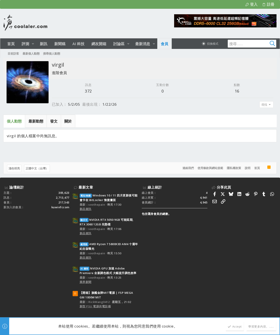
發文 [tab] (54, 121)
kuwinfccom (60, 207)
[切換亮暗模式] (210, 44)
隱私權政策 (234, 168)
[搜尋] (249, 43)
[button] (33, 44)
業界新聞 (85, 282)
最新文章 (86, 187)
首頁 (257, 168)
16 (236, 91)
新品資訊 (85, 209)
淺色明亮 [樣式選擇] (14, 168)
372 (88, 91)
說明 (247, 168)
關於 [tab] (68, 121)
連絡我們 (188, 168)
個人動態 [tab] (14, 121)
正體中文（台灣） (37, 168)
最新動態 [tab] (36, 121)
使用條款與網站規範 (210, 168)
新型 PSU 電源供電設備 (95, 306)
